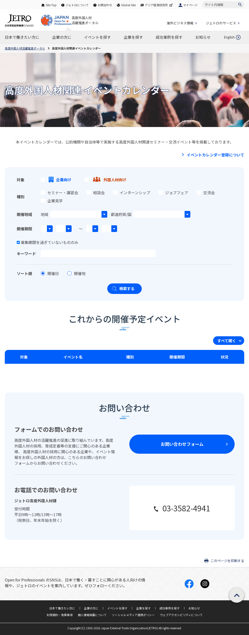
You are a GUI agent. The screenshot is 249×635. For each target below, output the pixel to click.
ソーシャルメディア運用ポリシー (133, 615)
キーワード (26, 253)
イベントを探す (117, 608)
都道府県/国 (121, 214)
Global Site (128, 5)
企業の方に (91, 608)
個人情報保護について (92, 615)
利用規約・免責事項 (60, 615)
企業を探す (143, 608)
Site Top (51, 5)
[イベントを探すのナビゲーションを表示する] (97, 37)
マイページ (190, 5)
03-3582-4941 (186, 508)
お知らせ (194, 608)
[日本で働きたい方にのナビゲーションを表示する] (22, 37)
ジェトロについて (77, 5)
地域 (44, 214)
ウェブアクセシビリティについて (181, 615)
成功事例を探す (169, 608)
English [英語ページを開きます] (229, 37)
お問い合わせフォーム (182, 444)
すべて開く (226, 340)
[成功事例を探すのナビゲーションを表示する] (169, 37)
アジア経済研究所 (159, 5)
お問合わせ (105, 5)
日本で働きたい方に (62, 608)
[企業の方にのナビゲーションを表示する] (62, 37)
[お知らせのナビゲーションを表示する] (203, 37)
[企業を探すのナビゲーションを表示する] (133, 37)
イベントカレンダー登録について (215, 155)
